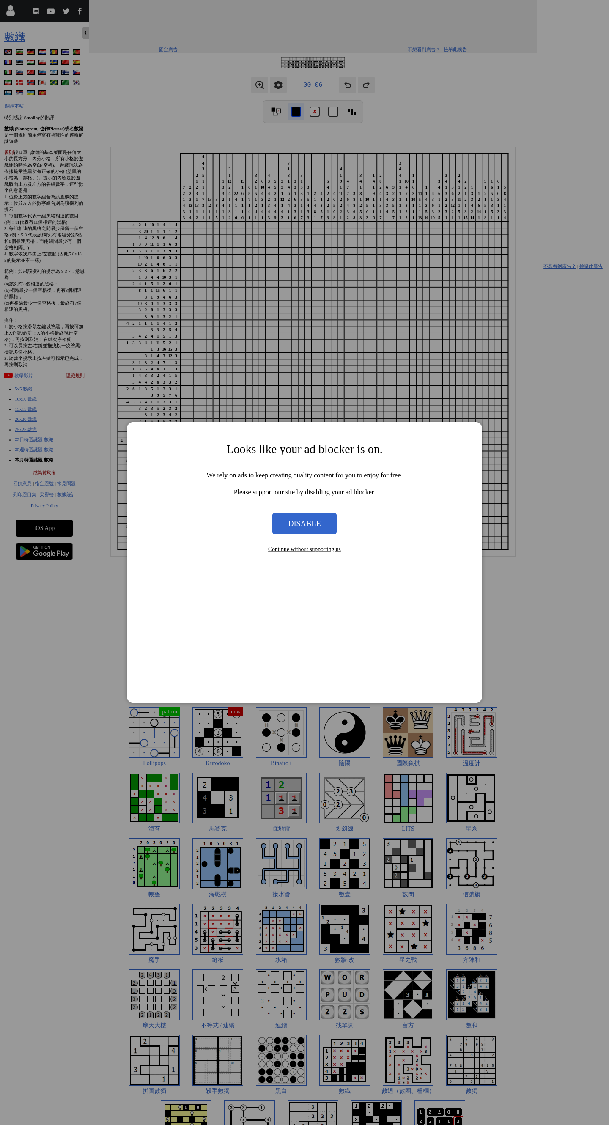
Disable (304, 523)
